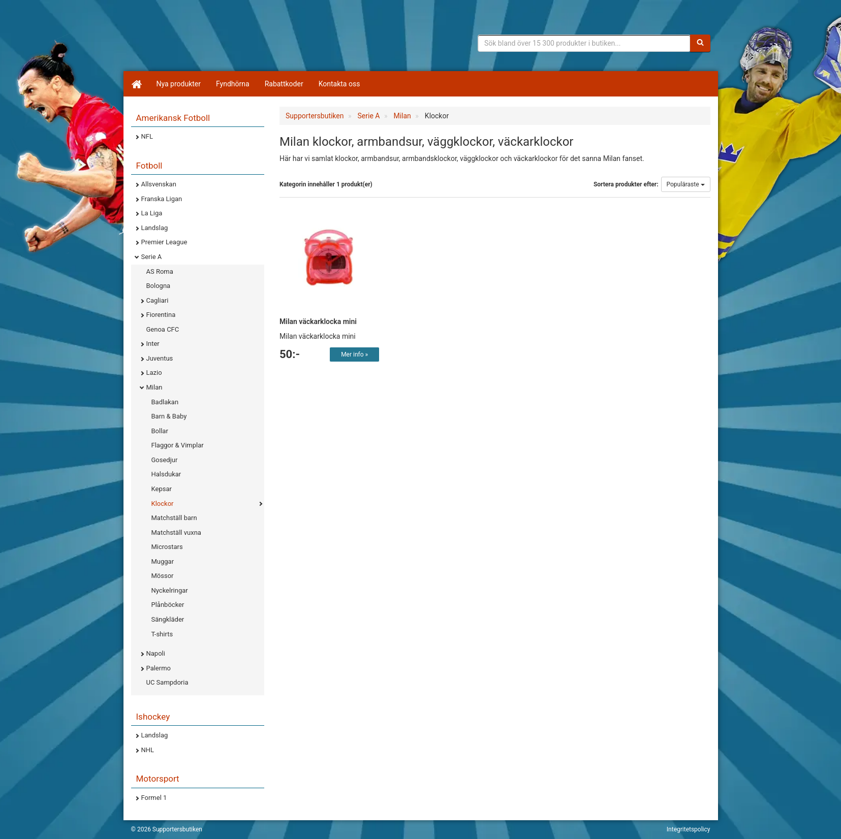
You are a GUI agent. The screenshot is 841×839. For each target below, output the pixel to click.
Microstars (167, 547)
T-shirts (162, 634)
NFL (147, 136)
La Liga (152, 213)
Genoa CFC (162, 329)
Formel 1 (154, 797)
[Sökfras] (584, 43)
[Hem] (136, 83)
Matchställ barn (174, 518)
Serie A (151, 257)
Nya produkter (179, 84)
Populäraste (686, 184)
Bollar (159, 431)
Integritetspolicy (688, 829)
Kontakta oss (339, 84)
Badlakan (165, 402)
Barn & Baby (169, 416)
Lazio (154, 372)
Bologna (158, 285)
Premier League (164, 242)
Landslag (154, 228)
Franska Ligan (161, 199)
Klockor (162, 503)
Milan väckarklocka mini (318, 321)
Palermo (158, 668)
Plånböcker (167, 604)
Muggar (162, 561)
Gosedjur (164, 460)
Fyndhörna (233, 84)
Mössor (162, 575)
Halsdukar (166, 474)
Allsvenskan (158, 184)
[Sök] (700, 43)
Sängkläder (167, 619)
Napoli (155, 653)
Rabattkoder (284, 84)
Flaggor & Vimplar (177, 445)
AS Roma (159, 271)
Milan (154, 387)
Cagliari (157, 300)
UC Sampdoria (167, 682)
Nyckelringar (169, 590)
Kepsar (161, 489)
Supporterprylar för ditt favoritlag (210, 40)
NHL (147, 750)
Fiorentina (161, 314)
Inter (153, 343)
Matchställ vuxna (176, 532)
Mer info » (354, 354)
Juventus (159, 358)
